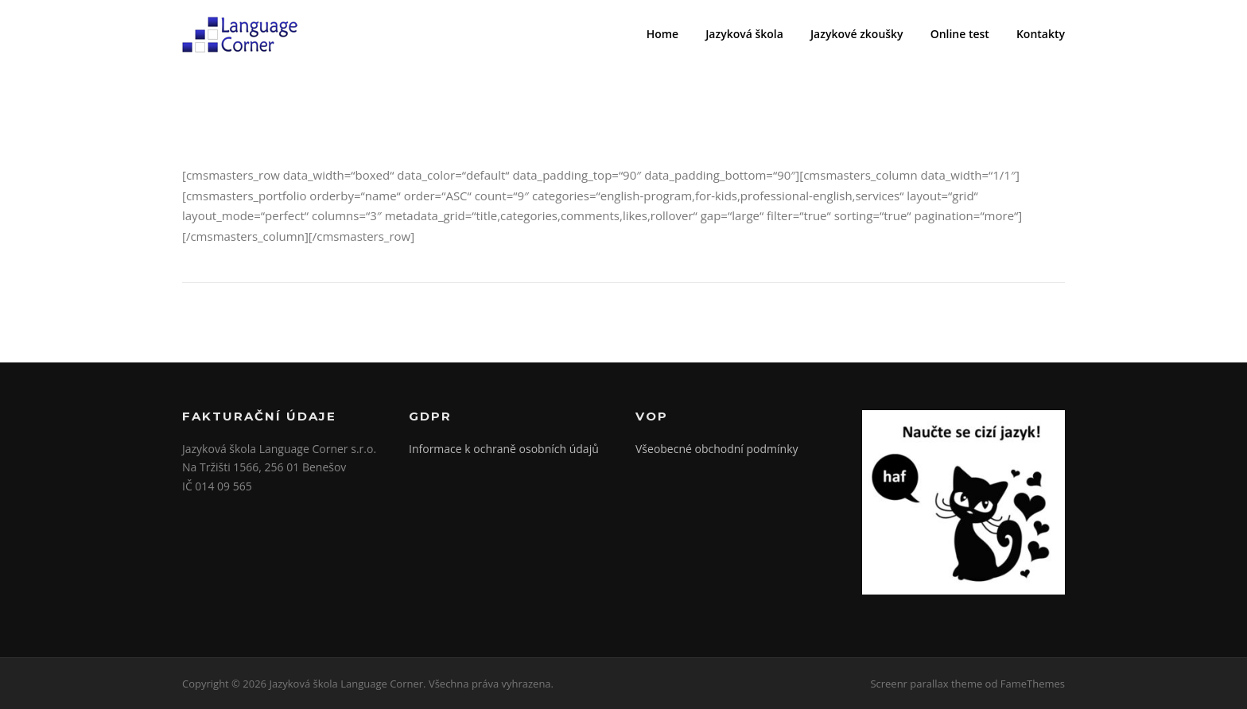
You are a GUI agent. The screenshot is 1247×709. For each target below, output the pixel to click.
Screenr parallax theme (926, 683)
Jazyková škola (744, 33)
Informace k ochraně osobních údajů (504, 448)
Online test (959, 33)
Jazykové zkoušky (856, 33)
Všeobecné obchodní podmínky (716, 448)
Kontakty (1040, 33)
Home (663, 33)
